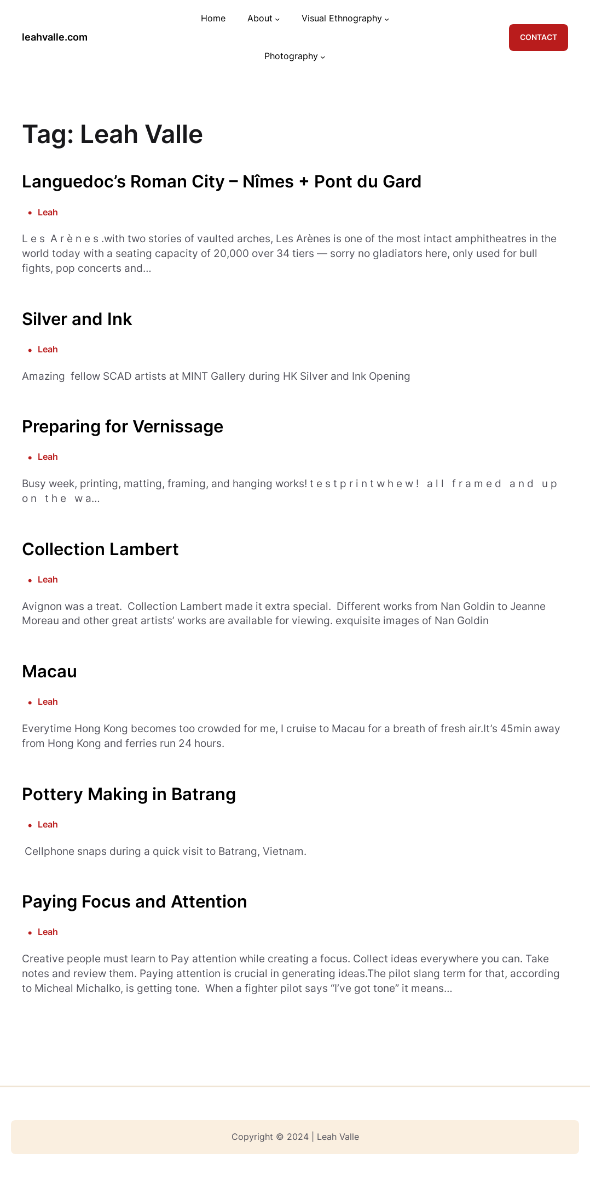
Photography (291, 56)
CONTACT (538, 37)
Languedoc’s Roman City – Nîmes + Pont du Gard (222, 181)
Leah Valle (338, 1137)
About (260, 18)
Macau (49, 671)
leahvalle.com (55, 37)
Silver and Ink (77, 319)
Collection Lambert (100, 549)
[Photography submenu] (322, 56)
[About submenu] (277, 18)
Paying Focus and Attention (134, 901)
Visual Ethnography (342, 18)
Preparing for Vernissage (122, 426)
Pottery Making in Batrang (129, 794)
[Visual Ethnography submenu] (386, 18)
